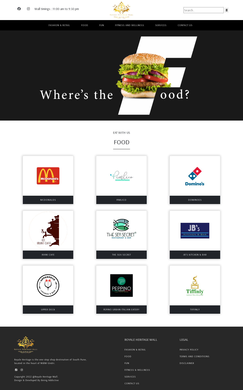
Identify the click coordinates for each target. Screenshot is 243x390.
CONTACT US (185, 25)
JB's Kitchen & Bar (195, 254)
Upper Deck (48, 309)
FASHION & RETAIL (59, 25)
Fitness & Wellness (137, 369)
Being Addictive (50, 380)
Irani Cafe (48, 254)
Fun (126, 363)
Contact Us (131, 383)
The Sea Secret (121, 254)
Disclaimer (187, 363)
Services (130, 376)
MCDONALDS (48, 199)
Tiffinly (195, 309)
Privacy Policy (189, 349)
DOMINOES (195, 199)
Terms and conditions (194, 356)
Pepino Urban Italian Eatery (121, 309)
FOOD (84, 25)
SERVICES (161, 25)
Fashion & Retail (135, 349)
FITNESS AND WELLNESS (129, 25)
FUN (101, 25)
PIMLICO (121, 199)
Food (127, 356)
